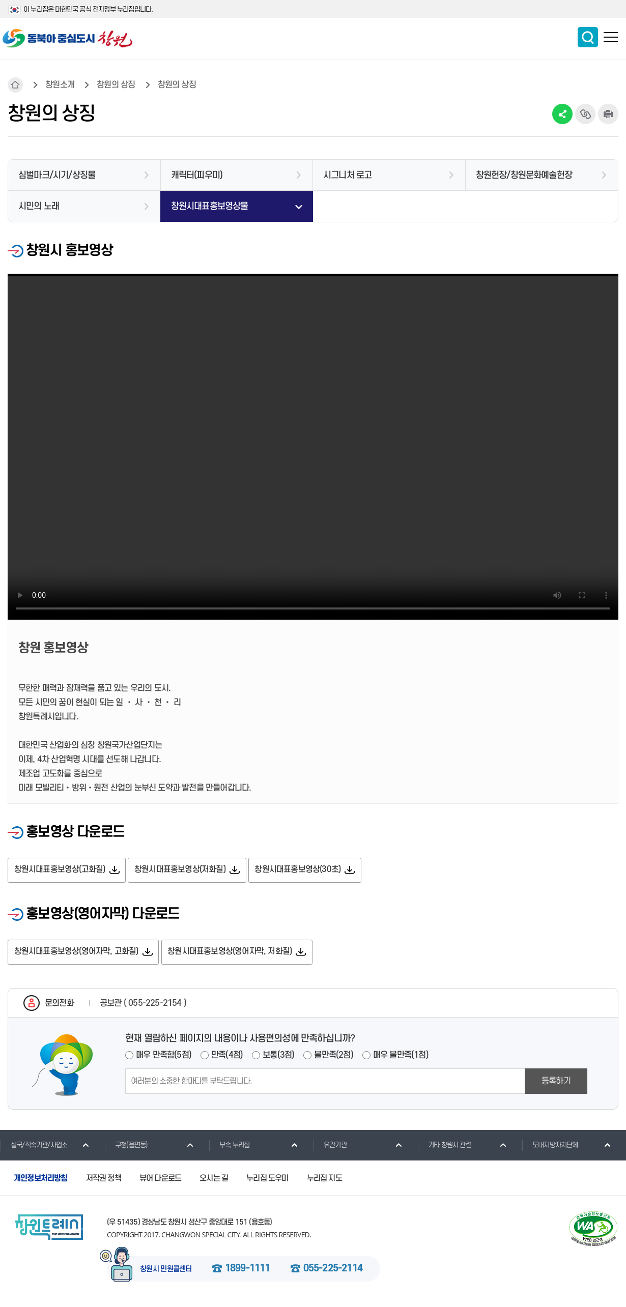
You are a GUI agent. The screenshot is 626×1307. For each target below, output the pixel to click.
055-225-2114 (332, 1270)
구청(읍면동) (126, 1146)
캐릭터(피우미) (197, 175)
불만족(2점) (333, 1056)
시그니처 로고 (347, 175)
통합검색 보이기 (588, 37)
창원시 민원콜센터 (166, 1271)
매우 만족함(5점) (163, 1056)
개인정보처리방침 (41, 1179)
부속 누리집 (229, 1146)
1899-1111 (247, 1270)
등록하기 (556, 1082)
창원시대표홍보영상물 (209, 206)
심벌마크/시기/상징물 (56, 175)
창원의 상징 (116, 85)
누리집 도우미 (267, 1179)
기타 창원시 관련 (444, 1146)
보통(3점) (278, 1056)
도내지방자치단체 (550, 1146)
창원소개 (59, 85)
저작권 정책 (103, 1179)
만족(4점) (227, 1056)
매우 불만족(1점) (401, 1056)
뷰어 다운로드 (160, 1179)
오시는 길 (214, 1179)
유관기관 (330, 1146)
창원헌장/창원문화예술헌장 (524, 175)
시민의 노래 (38, 206)
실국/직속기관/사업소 (33, 1146)
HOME (15, 85)
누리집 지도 (324, 1179)
